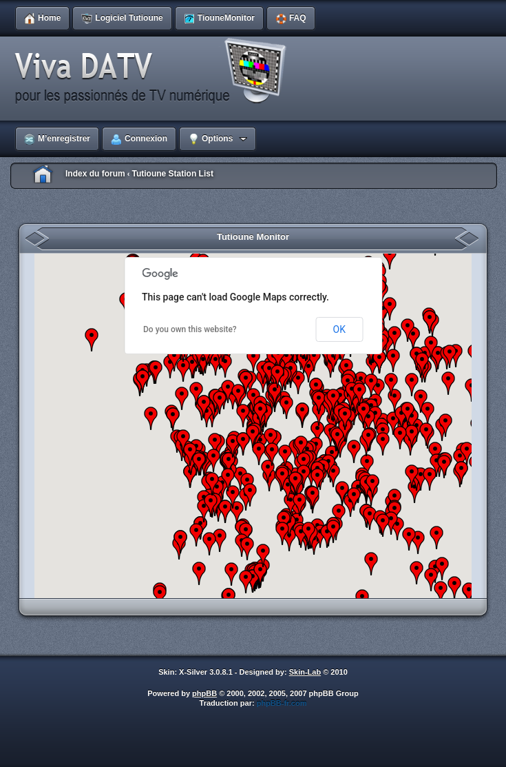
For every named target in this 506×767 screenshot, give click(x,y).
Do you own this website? (190, 329)
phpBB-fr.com (282, 703)
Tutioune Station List (172, 173)
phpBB (204, 693)
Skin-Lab (305, 672)
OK (339, 329)
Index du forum (95, 173)
